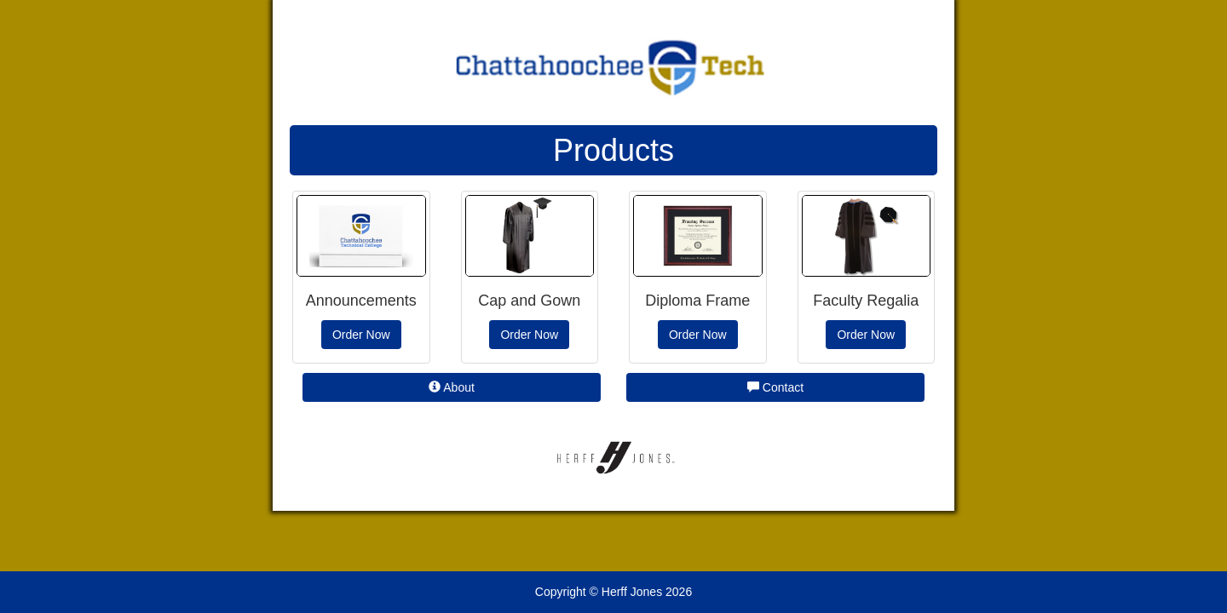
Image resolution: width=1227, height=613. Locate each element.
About (452, 387)
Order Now (361, 334)
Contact (775, 387)
